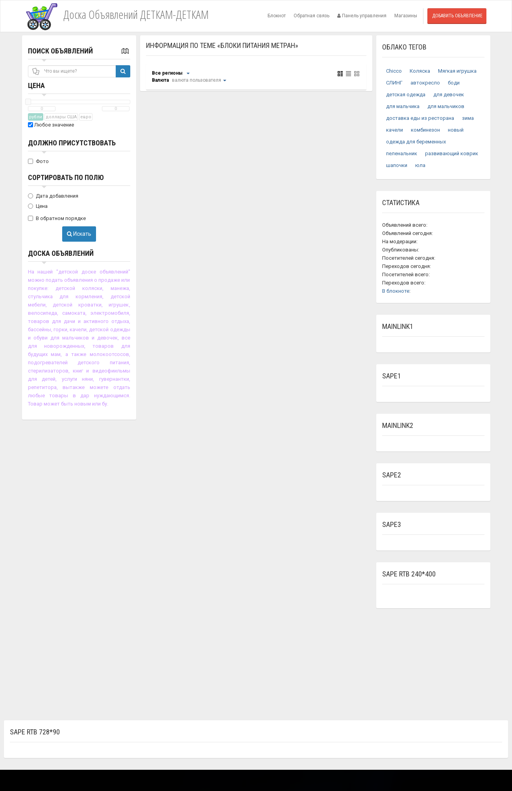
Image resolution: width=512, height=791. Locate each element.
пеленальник (401, 153)
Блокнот (277, 15)
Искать (79, 234)
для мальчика (403, 106)
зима (468, 118)
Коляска (420, 71)
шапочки (396, 165)
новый (456, 130)
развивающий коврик (451, 153)
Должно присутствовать (72, 143)
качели (394, 130)
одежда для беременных (416, 142)
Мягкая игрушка (457, 71)
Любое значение (51, 125)
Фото (38, 161)
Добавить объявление (457, 15)
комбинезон (425, 130)
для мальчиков (445, 106)
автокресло (425, 83)
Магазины (405, 15)
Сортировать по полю (66, 177)
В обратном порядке (57, 218)
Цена (36, 85)
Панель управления (361, 15)
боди (454, 83)
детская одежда (405, 94)
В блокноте (395, 291)
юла (420, 165)
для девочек (448, 94)
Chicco (394, 71)
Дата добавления (53, 196)
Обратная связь (311, 15)
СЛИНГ (394, 83)
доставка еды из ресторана (420, 118)
